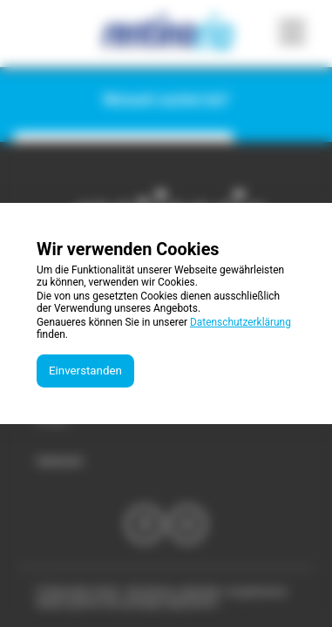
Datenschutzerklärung (240, 322)
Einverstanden (85, 370)
